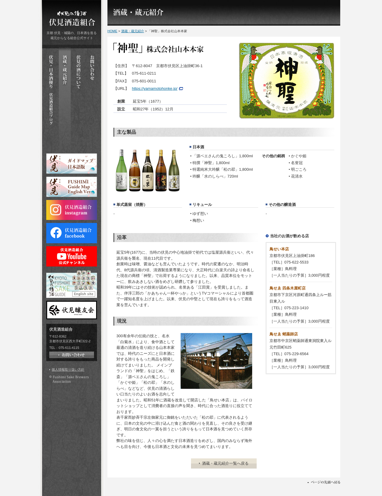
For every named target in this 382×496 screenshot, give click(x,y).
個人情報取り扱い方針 (68, 369)
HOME (112, 31)
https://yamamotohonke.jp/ (154, 88)
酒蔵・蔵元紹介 (132, 31)
